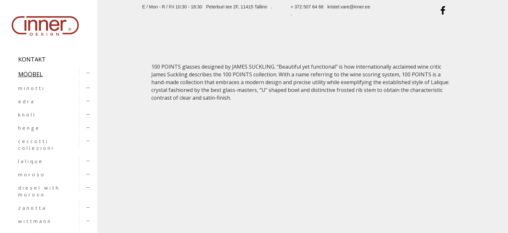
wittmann (35, 221)
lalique (30, 161)
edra (26, 101)
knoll (27, 114)
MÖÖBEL (30, 74)
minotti (31, 88)
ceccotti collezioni (36, 144)
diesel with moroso (39, 191)
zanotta (32, 208)
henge (29, 128)
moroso (31, 174)
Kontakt (32, 59)
